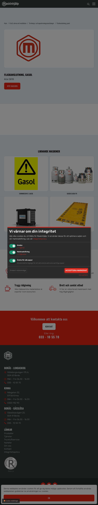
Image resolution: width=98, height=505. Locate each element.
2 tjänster (21, 254)
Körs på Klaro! (83, 275)
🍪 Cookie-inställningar (11, 501)
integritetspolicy (39, 239)
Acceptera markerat (76, 270)
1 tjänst (20, 248)
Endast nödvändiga (18, 270)
